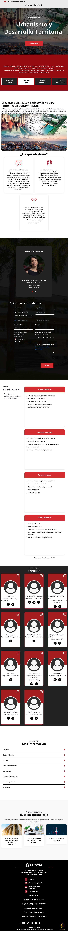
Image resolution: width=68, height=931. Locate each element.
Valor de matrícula (43, 81)
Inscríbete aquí (26, 81)
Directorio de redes (34, 927)
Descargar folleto (9, 81)
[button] (41, 5)
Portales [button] (36, 5)
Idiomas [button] (29, 5)
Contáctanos (34, 43)
